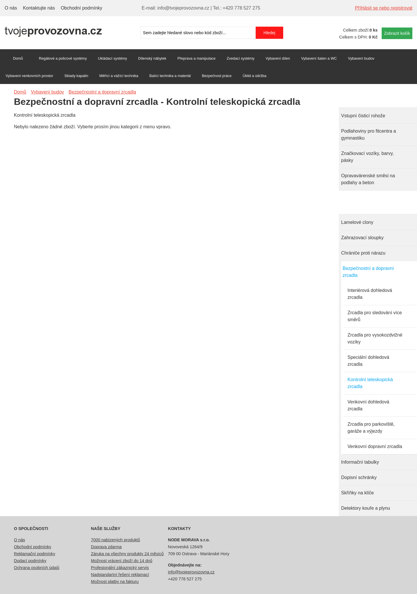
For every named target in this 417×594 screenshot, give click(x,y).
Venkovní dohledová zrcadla (368, 405)
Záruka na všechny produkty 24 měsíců (127, 553)
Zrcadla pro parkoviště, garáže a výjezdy (371, 428)
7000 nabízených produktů (115, 540)
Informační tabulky (360, 462)
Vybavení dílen (278, 58)
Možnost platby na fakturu (115, 581)
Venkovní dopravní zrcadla (375, 446)
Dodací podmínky (30, 560)
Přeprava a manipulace (197, 58)
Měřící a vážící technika (118, 76)
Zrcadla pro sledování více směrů (375, 316)
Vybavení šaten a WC (319, 58)
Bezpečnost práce (216, 76)
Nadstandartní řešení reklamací (120, 574)
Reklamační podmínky (34, 553)
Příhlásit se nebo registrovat (383, 8)
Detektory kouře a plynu (365, 508)
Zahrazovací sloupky (362, 237)
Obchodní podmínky (81, 8)
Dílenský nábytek (152, 58)
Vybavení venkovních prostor (29, 76)
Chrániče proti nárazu (363, 253)
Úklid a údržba (254, 76)
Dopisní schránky (359, 477)
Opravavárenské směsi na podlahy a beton (368, 179)
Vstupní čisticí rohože (363, 115)
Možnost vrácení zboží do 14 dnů (121, 560)
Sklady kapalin (76, 76)
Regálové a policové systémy (63, 58)
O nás (11, 8)
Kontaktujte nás (39, 8)
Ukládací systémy (112, 58)
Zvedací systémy (241, 58)
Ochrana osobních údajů (36, 567)
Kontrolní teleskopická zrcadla (370, 383)
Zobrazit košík (397, 33)
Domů (18, 58)
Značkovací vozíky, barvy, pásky (367, 157)
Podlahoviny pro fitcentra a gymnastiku (368, 134)
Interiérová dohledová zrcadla (370, 294)
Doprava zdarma (106, 546)
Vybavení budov (361, 58)
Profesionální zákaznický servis (120, 567)
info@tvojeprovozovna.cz (191, 572)
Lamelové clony (357, 222)
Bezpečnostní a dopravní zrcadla (368, 272)
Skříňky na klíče (357, 492)
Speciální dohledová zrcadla (368, 361)
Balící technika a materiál (170, 76)
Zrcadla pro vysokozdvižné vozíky (375, 338)
